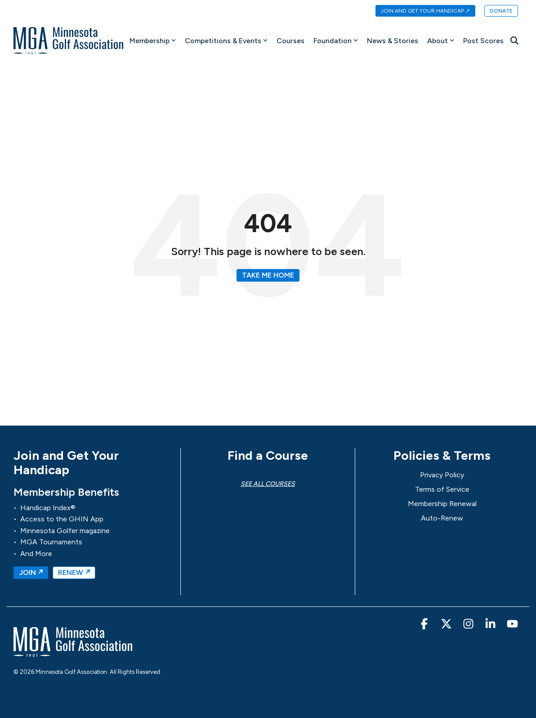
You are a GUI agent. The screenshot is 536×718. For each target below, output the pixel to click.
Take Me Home (268, 275)
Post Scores (483, 40)
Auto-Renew (442, 518)
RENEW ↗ (74, 572)
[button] (425, 625)
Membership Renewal (442, 503)
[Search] (514, 41)
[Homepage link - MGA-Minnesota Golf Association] (72, 652)
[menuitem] (420, 11)
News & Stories (392, 40)
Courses (290, 40)
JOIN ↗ (31, 572)
